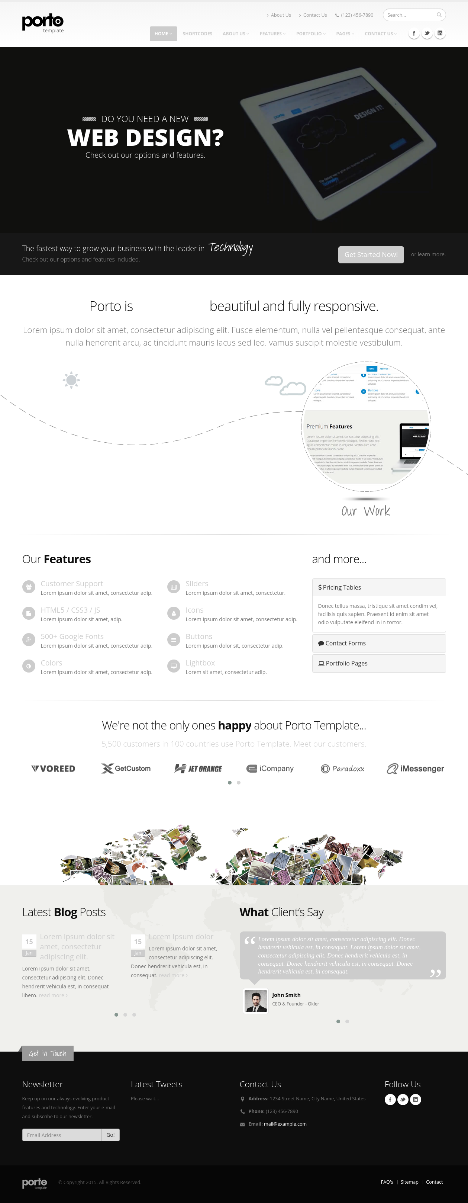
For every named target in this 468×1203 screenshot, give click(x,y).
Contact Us (313, 15)
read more (53, 995)
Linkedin (440, 33)
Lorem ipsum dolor (181, 936)
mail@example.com (285, 1124)
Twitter (427, 33)
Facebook (414, 33)
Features (273, 34)
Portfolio (311, 34)
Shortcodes (198, 34)
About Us (279, 15)
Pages (345, 34)
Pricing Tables (339, 587)
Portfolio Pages (343, 663)
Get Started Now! (371, 254)
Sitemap (410, 1182)
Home (163, 34)
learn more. (432, 254)
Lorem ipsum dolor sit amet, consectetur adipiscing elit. (77, 946)
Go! (110, 1134)
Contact (434, 1182)
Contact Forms (342, 643)
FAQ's (387, 1182)
